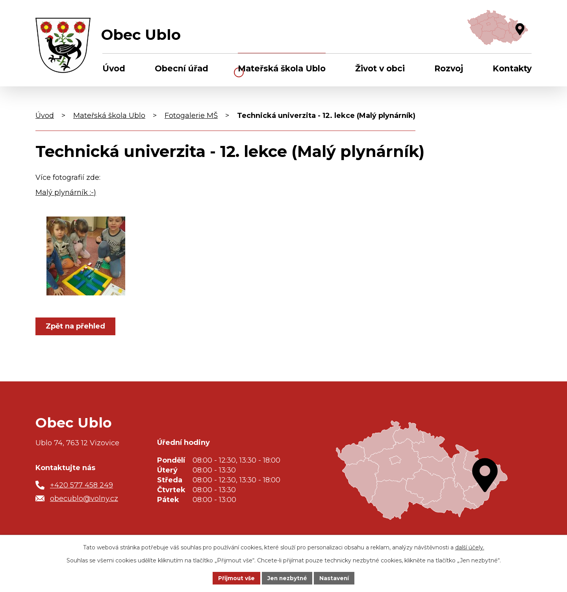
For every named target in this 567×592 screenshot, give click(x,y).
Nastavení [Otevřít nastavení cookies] (335, 577)
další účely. (469, 547)
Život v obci (380, 68)
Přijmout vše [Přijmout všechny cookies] (235, 577)
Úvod (113, 68)
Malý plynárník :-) (65, 192)
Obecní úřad (181, 68)
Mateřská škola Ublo (282, 68)
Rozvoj (448, 68)
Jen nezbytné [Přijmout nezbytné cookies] (287, 577)
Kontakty (512, 68)
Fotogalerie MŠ (191, 115)
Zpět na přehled (76, 326)
